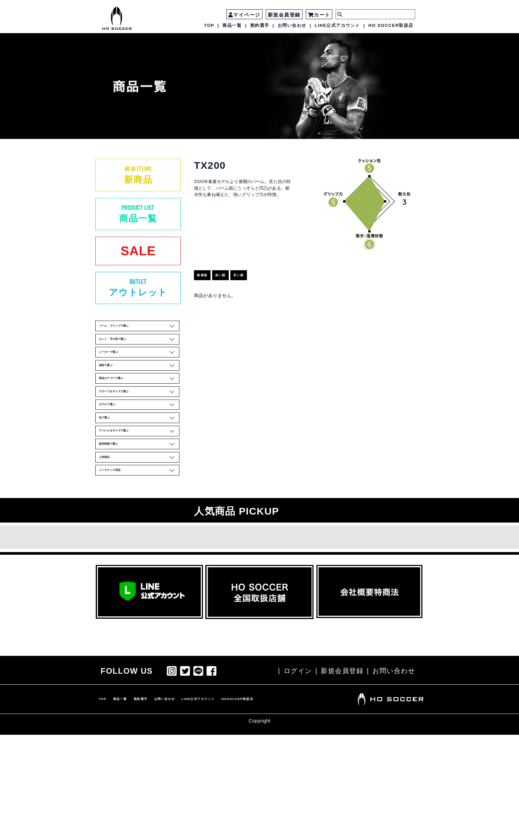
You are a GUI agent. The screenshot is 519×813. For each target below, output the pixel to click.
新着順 (209, 267)
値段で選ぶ (141, 401)
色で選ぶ (141, 474)
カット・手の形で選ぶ (141, 365)
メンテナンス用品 (141, 547)
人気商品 (141, 529)
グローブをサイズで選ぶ (141, 438)
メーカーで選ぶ (141, 383)
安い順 (262, 267)
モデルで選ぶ (141, 456)
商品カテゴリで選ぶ (141, 419)
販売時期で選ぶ (141, 511)
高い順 (235, 267)
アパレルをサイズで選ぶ (141, 492)
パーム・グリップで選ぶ (141, 346)
